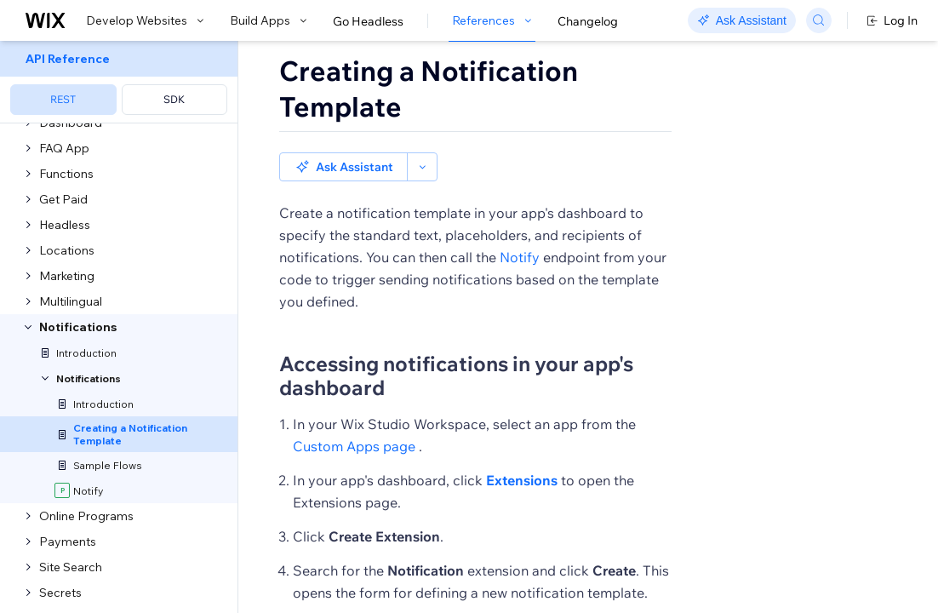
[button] (343, 166)
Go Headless (368, 21)
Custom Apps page (354, 446)
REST (63, 99)
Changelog (588, 21)
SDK (174, 99)
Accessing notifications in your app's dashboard (456, 375)
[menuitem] (118, 82)
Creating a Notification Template (428, 88)
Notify (520, 257)
